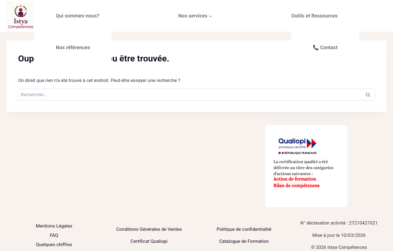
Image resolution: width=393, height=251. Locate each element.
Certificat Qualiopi (148, 241)
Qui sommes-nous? (77, 16)
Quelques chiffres (54, 244)
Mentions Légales (54, 226)
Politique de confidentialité (244, 229)
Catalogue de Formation (244, 241)
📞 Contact (325, 47)
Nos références (73, 47)
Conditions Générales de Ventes (149, 229)
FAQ (54, 235)
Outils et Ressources (314, 16)
